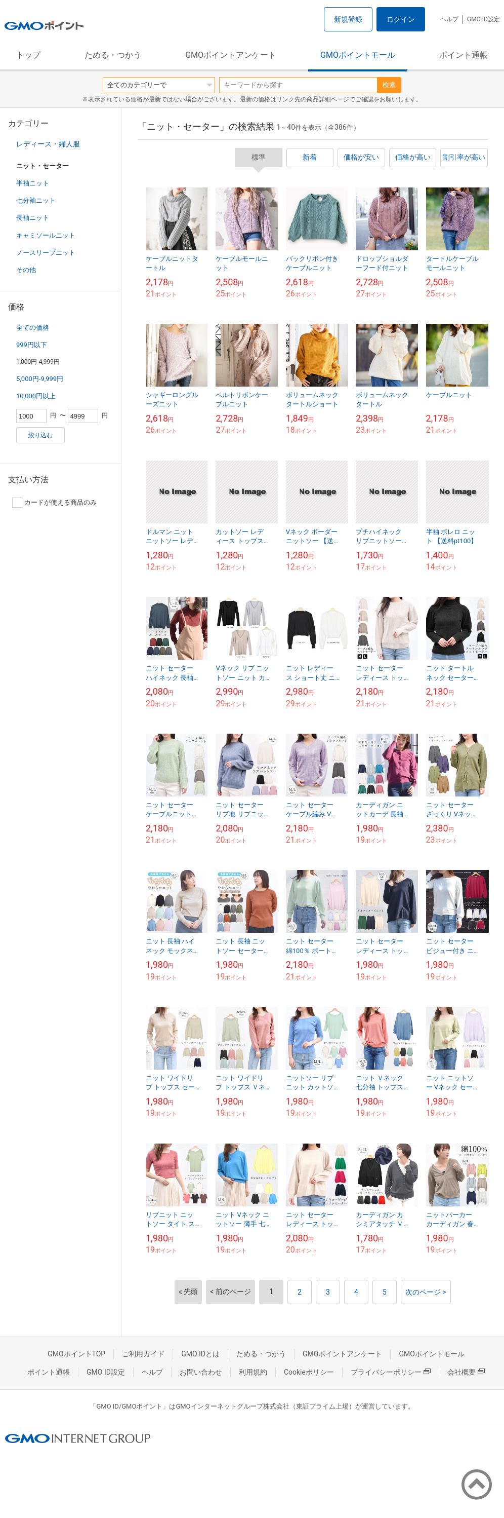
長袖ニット (32, 217)
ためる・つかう (113, 55)
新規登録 (348, 19)
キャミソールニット (45, 235)
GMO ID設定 (483, 19)
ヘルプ (449, 19)
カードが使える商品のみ (54, 503)
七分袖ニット (36, 200)
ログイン (401, 19)
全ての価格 (32, 327)
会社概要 (466, 1372)
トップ (28, 55)
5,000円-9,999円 (39, 379)
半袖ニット (32, 183)
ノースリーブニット (45, 252)
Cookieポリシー (309, 1372)
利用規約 (253, 1372)
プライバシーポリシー (391, 1372)
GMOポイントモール (357, 55)
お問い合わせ (201, 1372)
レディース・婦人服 (48, 144)
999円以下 (31, 345)
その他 (26, 270)
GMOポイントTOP (76, 1354)
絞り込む (40, 435)
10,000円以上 (36, 396)
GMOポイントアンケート (230, 55)
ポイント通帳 (463, 55)
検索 (389, 85)
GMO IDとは (200, 1354)
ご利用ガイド (143, 1354)
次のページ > (425, 1292)
